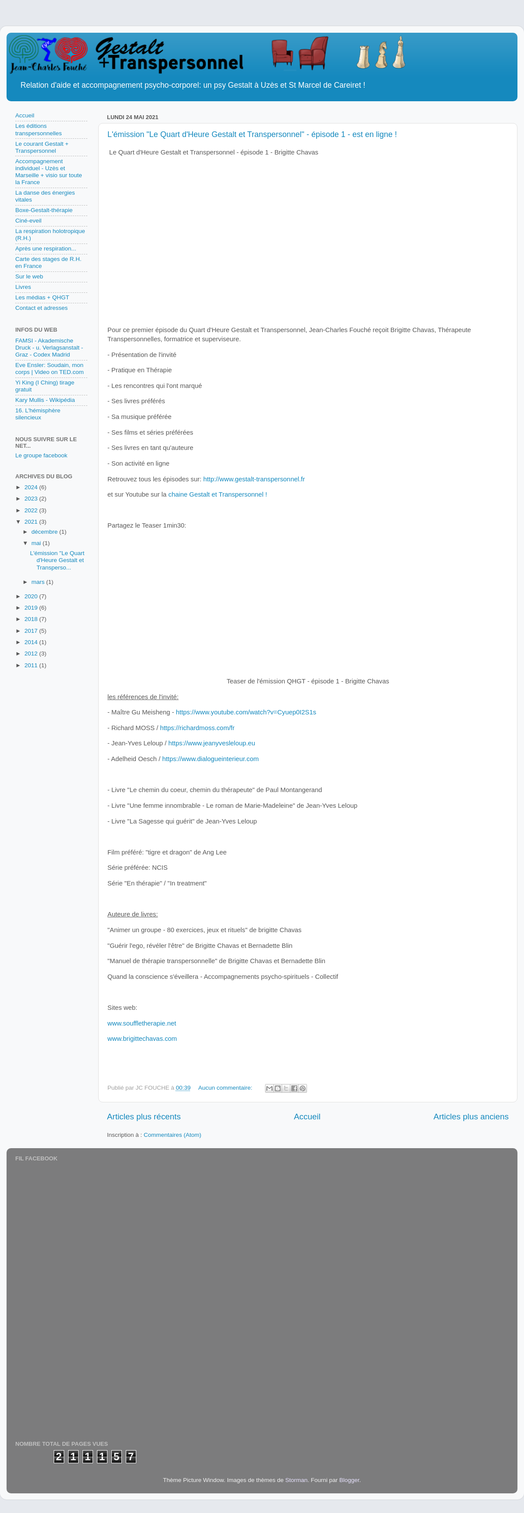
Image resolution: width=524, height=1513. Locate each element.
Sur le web (29, 276)
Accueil (307, 1116)
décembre (45, 531)
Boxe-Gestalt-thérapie (43, 210)
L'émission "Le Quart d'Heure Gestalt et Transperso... (57, 560)
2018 (31, 619)
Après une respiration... (45, 248)
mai (37, 543)
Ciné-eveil (28, 220)
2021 (31, 521)
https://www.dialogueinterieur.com (210, 758)
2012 (31, 653)
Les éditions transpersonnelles (38, 129)
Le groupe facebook (41, 455)
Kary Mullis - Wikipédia (45, 400)
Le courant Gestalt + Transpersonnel (42, 147)
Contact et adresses (41, 308)
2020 (31, 596)
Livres (23, 287)
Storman (296, 1480)
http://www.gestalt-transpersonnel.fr (254, 479)
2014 (31, 642)
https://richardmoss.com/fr (197, 727)
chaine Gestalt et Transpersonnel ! (216, 494)
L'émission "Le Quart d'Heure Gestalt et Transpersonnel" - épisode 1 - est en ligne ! (252, 134)
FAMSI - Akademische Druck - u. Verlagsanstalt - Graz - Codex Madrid (49, 347)
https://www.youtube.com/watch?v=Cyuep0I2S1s (246, 712)
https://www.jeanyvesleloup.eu (211, 743)
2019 (31, 607)
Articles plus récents (144, 1116)
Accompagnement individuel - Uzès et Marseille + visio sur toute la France (48, 172)
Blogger (349, 1480)
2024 (31, 487)
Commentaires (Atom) (172, 1135)
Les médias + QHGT (42, 297)
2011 (31, 665)
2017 (31, 631)
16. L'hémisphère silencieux (37, 414)
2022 (31, 510)
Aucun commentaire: (226, 1087)
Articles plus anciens (471, 1116)
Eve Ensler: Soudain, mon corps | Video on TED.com (49, 368)
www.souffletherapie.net (141, 1023)
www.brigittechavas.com (142, 1038)
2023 (31, 498)
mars (38, 582)
